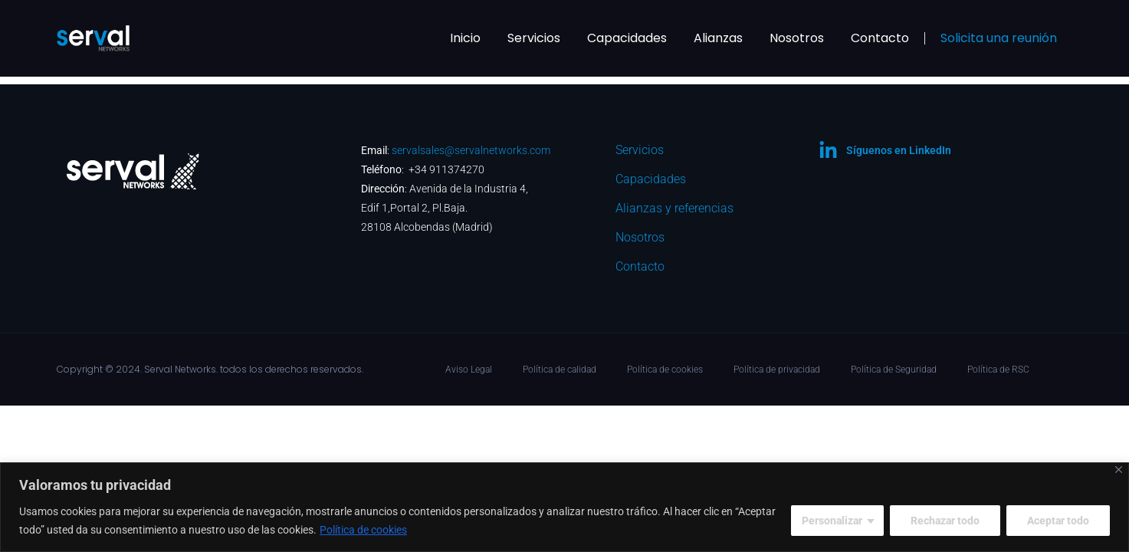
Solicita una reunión (998, 38)
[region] (564, 507)
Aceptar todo (1058, 520)
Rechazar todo (945, 520)
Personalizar (832, 520)
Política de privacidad (777, 369)
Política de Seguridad (894, 369)
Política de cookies (363, 530)
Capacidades (627, 38)
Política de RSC (998, 369)
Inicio (465, 38)
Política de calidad (559, 369)
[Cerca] (1118, 469)
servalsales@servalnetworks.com (471, 150)
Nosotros (797, 38)
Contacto (880, 38)
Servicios (533, 38)
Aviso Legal (468, 369)
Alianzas (718, 38)
